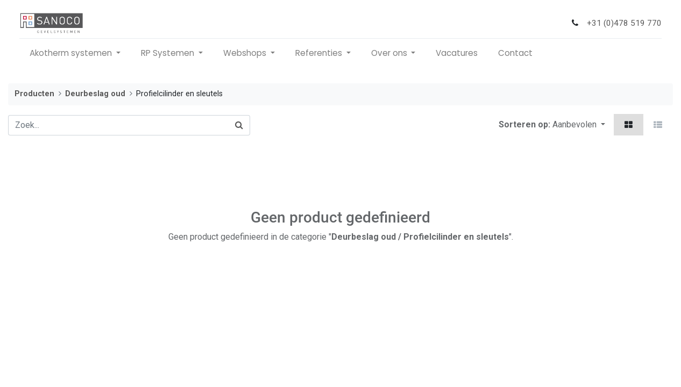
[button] (578, 124)
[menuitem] (456, 53)
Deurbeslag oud (95, 93)
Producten (34, 93)
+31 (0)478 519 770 (624, 23)
